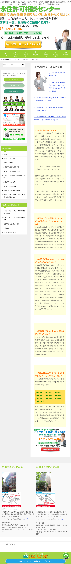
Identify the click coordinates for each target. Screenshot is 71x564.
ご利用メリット (14, 85)
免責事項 (6, 228)
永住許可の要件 (8, 162)
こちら (26, 519)
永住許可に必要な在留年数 (11, 167)
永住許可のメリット (9, 158)
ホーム (5, 54)
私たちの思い (14, 91)
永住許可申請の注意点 (10, 182)
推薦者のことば (45, 54)
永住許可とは (7, 154)
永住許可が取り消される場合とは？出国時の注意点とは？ (15, 196)
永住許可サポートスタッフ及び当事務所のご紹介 (15, 212)
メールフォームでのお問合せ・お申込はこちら (35, 561)
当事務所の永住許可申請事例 (12, 190)
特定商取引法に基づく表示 (11, 224)
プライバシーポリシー (10, 232)
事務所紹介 (35, 54)
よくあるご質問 (55, 54)
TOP (11, 59)
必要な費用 (25, 54)
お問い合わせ (66, 54)
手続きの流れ (15, 54)
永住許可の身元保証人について (13, 171)
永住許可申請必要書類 (10, 186)
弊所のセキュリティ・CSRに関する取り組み (15, 218)
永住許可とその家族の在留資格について (15, 176)
